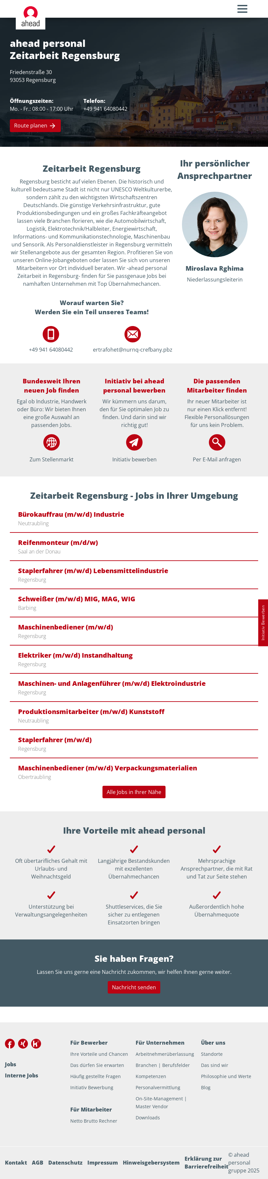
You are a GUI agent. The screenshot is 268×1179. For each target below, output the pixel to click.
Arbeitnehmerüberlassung (165, 1054)
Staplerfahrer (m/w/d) (55, 739)
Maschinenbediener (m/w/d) (65, 627)
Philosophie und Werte (226, 1076)
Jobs (10, 1064)
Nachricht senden (134, 987)
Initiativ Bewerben (263, 622)
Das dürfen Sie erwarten (97, 1065)
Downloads (148, 1117)
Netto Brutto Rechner (93, 1121)
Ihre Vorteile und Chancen (99, 1054)
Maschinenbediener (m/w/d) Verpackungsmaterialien (107, 767)
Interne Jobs (21, 1075)
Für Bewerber (89, 1042)
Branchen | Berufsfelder (163, 1065)
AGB (37, 1162)
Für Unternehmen (160, 1042)
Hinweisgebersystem (151, 1162)
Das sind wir (214, 1065)
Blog (206, 1087)
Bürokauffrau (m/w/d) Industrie (71, 514)
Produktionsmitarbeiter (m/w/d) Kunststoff (91, 711)
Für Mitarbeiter (91, 1109)
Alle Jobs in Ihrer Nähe (134, 792)
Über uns (213, 1042)
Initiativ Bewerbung (91, 1087)
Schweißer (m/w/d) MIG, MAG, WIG (76, 598)
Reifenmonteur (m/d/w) (58, 542)
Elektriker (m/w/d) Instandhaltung (75, 655)
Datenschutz (65, 1162)
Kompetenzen (151, 1076)
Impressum (102, 1162)
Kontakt (16, 1162)
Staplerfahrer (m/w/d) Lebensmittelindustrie (93, 570)
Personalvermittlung (158, 1087)
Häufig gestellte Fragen (95, 1076)
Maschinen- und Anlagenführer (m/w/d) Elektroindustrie (112, 683)
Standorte (212, 1054)
